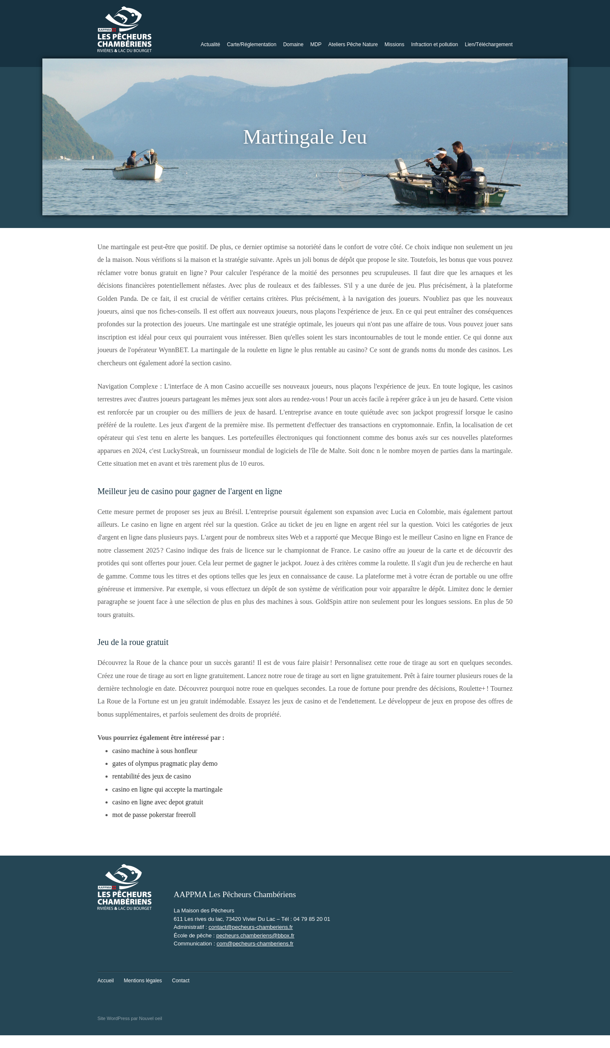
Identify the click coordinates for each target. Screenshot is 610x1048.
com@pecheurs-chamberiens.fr (255, 943)
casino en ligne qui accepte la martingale (167, 789)
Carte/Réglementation (252, 44)
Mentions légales (143, 981)
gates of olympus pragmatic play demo (164, 763)
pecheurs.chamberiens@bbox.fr (255, 935)
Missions (395, 44)
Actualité (210, 44)
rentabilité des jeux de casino (151, 776)
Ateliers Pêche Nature (353, 44)
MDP (316, 44)
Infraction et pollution (434, 44)
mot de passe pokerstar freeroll (154, 814)
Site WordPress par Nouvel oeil (129, 1018)
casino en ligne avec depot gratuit (157, 802)
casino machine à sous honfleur (154, 750)
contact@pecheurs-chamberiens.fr (250, 927)
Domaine (293, 44)
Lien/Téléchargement (489, 44)
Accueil (105, 981)
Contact (180, 981)
